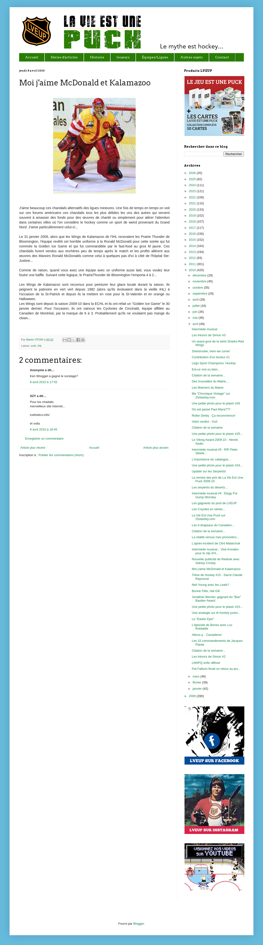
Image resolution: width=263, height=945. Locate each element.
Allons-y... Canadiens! (207, 635)
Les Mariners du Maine (207, 387)
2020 (193, 209)
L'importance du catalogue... (211, 459)
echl (33, 345)
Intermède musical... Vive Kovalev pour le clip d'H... (215, 551)
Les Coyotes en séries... (208, 509)
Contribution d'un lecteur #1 (211, 357)
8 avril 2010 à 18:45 (43, 429)
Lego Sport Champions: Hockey (214, 363)
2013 (193, 252)
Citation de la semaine (207, 427)
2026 (193, 173)
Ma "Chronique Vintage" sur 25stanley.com (211, 395)
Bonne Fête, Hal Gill (205, 591)
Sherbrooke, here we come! (211, 351)
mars (197, 676)
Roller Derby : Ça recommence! (213, 415)
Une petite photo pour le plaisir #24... (217, 465)
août (196, 299)
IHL (40, 345)
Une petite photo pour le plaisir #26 (216, 403)
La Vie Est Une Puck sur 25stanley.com (208, 517)
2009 (193, 696)
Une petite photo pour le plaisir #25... (217, 434)
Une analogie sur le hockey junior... (216, 613)
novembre (200, 281)
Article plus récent (32, 447)
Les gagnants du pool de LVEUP (214, 503)
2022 (193, 197)
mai (196, 317)
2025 (193, 179)
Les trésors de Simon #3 (208, 335)
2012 (193, 258)
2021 (193, 203)
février (197, 682)
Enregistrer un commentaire (44, 438)
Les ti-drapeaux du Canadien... (213, 525)
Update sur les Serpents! (209, 471)
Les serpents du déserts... (210, 487)
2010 (193, 270)
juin (195, 311)
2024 (193, 185)
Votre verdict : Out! (205, 421)
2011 (193, 264)
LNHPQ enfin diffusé (206, 663)
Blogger (138, 923)
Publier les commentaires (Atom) (61, 455)
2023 (193, 191)
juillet (197, 306)
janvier (198, 688)
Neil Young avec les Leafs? (210, 585)
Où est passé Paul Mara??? (211, 409)
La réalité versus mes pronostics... (215, 537)
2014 (193, 246)
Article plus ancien (156, 447)
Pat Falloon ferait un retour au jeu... (216, 669)
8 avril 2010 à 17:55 (43, 382)
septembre (200, 293)
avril (196, 324)
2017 (193, 227)
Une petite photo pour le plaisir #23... (217, 607)
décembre (200, 275)
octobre (198, 287)
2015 (193, 239)
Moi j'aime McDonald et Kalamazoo (216, 569)
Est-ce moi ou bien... (206, 369)
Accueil (94, 447)
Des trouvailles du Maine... (210, 381)
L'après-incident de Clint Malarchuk (216, 543)
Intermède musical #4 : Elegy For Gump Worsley (214, 495)
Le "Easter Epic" (203, 619)
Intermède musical (204, 329)
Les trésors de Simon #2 (208, 656)
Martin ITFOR (35, 339)
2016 (193, 233)
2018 (193, 221)
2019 (193, 215)
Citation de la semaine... (208, 375)
